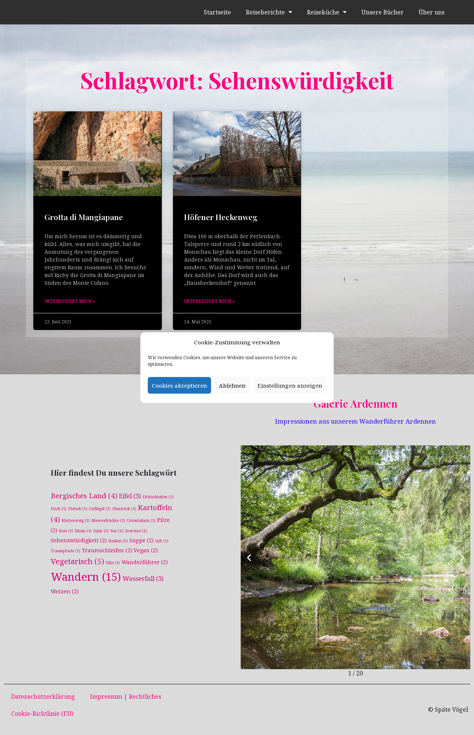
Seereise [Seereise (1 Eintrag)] (136, 530)
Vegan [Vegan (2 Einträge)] (146, 550)
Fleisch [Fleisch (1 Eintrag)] (77, 508)
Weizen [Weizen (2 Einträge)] (65, 591)
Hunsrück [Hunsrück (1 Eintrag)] (124, 508)
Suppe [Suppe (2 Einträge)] (141, 540)
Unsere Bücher (382, 12)
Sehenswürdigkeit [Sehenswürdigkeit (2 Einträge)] (79, 540)
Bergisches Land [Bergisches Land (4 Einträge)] (84, 495)
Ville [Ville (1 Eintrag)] (113, 563)
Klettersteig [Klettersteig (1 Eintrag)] (75, 520)
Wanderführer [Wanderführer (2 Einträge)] (144, 562)
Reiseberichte (269, 12)
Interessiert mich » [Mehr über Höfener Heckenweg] (209, 301)
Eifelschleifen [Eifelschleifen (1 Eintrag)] (158, 496)
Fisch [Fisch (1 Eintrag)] (59, 508)
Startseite (217, 12)
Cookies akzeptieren (179, 385)
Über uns (431, 12)
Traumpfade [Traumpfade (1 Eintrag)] (65, 550)
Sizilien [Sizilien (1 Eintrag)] (118, 540)
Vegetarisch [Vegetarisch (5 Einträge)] (77, 561)
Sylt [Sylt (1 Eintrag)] (161, 540)
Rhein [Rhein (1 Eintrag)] (83, 530)
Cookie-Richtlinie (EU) (42, 713)
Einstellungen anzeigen (289, 385)
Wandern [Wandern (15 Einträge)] (86, 577)
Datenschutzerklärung (43, 696)
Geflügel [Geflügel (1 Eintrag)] (100, 508)
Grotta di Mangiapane (83, 217)
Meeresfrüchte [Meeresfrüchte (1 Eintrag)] (108, 520)
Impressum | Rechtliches (125, 696)
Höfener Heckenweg (220, 217)
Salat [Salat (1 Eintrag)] (101, 530)
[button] (249, 557)
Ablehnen (232, 385)
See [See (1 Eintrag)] (116, 530)
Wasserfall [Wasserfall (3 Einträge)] (143, 578)
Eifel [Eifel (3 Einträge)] (130, 495)
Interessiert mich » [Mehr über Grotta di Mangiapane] (69, 301)
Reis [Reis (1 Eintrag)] (66, 530)
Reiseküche (326, 12)
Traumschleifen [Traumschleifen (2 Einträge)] (107, 550)
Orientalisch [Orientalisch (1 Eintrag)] (141, 520)
